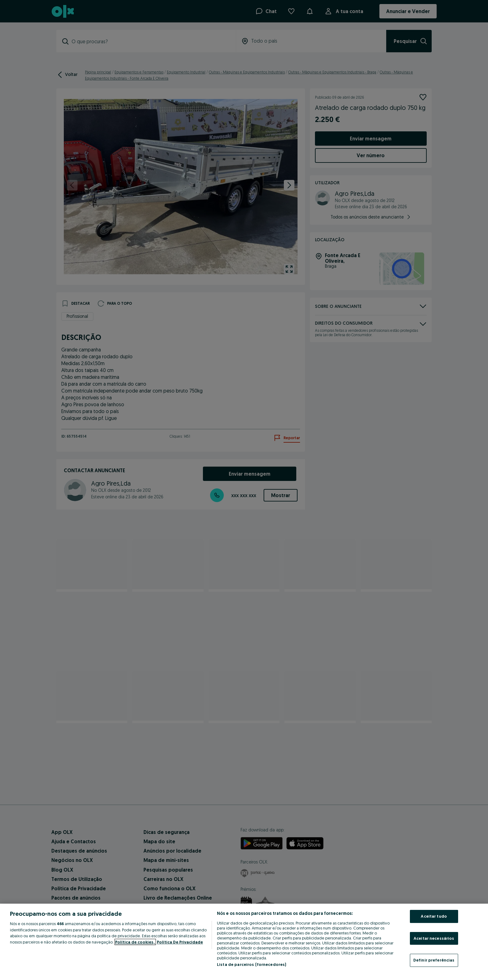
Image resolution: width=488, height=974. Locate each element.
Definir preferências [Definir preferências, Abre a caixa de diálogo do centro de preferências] (434, 960)
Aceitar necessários (434, 938)
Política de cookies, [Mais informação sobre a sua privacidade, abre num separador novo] (135, 941)
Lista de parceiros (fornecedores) (251, 964)
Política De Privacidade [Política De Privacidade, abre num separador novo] (180, 941)
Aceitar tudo (434, 916)
